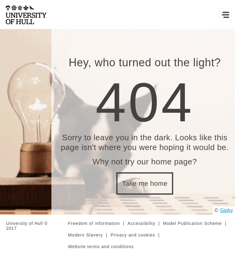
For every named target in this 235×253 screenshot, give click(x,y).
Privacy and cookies (132, 235)
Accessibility (141, 223)
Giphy (226, 210)
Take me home (145, 183)
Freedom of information (94, 223)
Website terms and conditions (101, 246)
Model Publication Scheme (192, 223)
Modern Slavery (85, 235)
